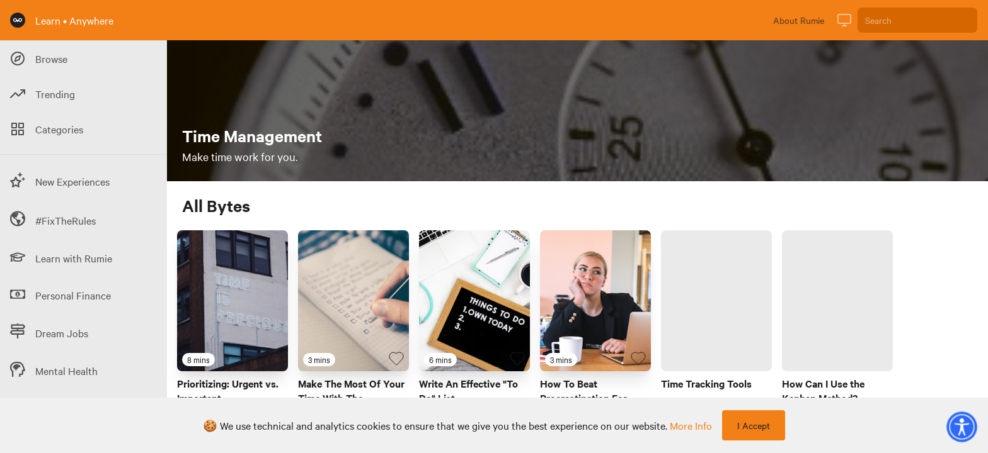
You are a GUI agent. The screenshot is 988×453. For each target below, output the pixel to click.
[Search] (917, 20)
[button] (961, 426)
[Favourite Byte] (275, 358)
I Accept (753, 425)
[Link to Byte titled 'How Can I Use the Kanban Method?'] (837, 300)
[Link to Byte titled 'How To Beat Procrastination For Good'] (595, 300)
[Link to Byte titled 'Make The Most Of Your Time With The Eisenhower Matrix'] (353, 300)
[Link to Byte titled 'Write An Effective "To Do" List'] (474, 300)
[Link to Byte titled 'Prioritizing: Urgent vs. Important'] (232, 300)
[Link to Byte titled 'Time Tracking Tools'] (716, 300)
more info (691, 425)
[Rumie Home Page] (17, 20)
